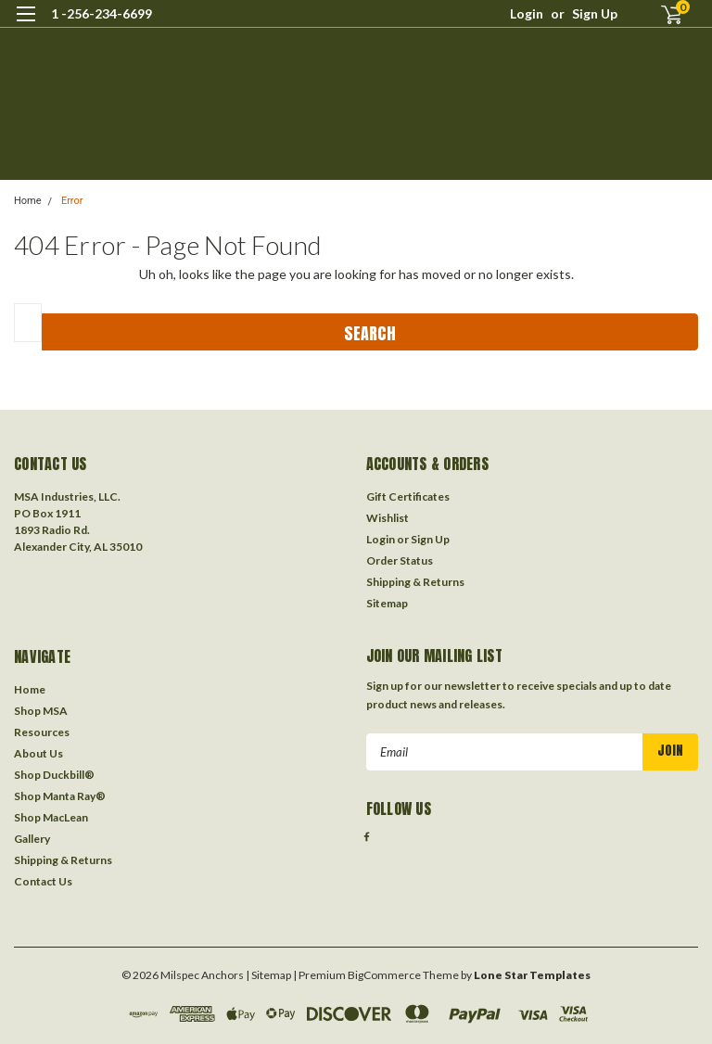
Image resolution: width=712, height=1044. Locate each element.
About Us (38, 753)
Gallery (32, 839)
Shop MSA (41, 711)
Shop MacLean (51, 817)
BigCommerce (384, 975)
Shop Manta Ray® (60, 796)
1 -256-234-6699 (101, 13)
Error (72, 201)
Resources (42, 732)
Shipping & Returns (415, 582)
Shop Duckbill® (54, 775)
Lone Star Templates (532, 975)
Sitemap (387, 603)
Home (28, 201)
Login (526, 13)
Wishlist (387, 518)
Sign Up (594, 13)
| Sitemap (268, 975)
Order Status (399, 560)
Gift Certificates (408, 496)
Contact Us (43, 881)
